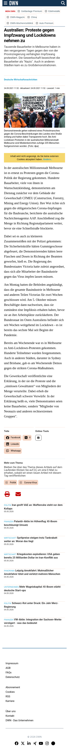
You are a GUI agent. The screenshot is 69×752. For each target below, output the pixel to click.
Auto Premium (46, 23)
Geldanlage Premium (31, 11)
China (34, 17)
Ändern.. (47, 159)
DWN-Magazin (17, 17)
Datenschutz (13, 677)
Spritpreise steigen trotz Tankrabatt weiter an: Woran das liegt (30, 539)
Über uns (11, 711)
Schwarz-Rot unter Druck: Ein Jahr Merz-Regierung (31, 605)
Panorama (9, 571)
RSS (8, 696)
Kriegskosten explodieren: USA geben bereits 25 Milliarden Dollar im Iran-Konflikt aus (32, 556)
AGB (8, 667)
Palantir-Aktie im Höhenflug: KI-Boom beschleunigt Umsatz (30, 523)
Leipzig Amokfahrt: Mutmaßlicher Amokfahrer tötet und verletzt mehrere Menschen (32, 572)
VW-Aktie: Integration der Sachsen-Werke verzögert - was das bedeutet (32, 621)
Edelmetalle (54, 11)
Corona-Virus (30, 482)
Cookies (10, 691)
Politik (13, 482)
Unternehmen (11, 587)
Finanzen (8, 522)
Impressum (12, 663)
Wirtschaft (10, 538)
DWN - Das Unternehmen (19, 720)
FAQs (8, 672)
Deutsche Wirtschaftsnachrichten (20, 79)
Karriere (10, 701)
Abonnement (13, 687)
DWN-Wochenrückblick (21, 23)
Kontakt (10, 715)
